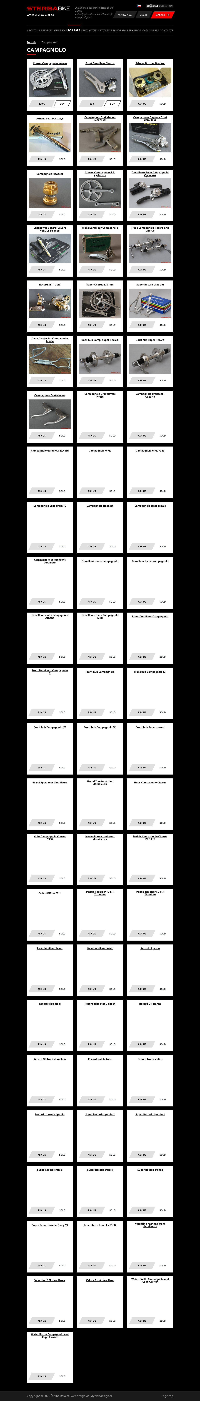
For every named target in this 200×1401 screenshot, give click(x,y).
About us (33, 30)
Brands (116, 30)
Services (47, 30)
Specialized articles (95, 30)
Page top (167, 1396)
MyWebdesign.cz (101, 1396)
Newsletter (124, 14)
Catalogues (150, 30)
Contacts (166, 30)
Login (144, 14)
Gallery (127, 30)
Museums (60, 30)
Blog (137, 30)
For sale (74, 30)
